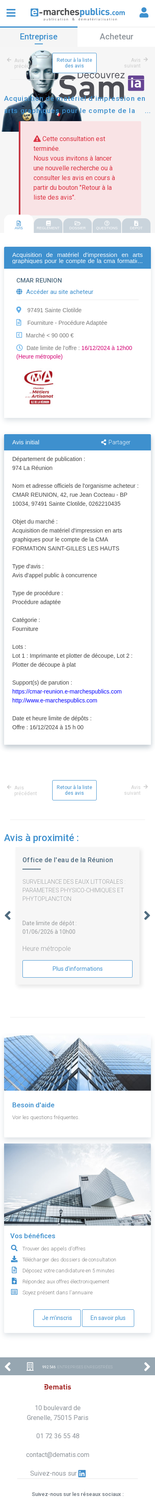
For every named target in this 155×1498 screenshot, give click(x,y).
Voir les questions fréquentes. (46, 1117)
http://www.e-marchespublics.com (54, 700)
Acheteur (116, 36)
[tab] (18, 224)
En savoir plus (108, 1318)
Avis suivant (134, 63)
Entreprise (39, 36)
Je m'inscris (57, 1318)
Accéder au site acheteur (54, 292)
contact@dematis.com (57, 1455)
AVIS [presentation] (18, 225)
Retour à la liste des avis (74, 63)
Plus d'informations (78, 968)
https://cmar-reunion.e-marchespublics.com (67, 691)
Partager (116, 442)
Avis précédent (23, 63)
